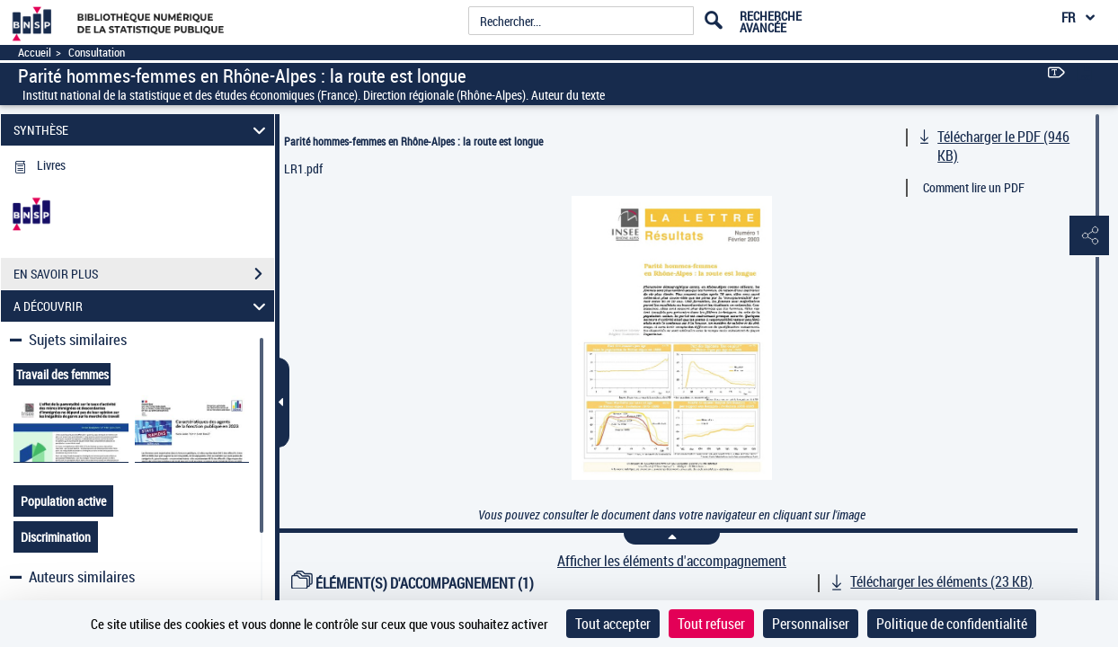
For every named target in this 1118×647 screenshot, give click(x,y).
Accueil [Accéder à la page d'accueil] (34, 52)
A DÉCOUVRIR (142, 306)
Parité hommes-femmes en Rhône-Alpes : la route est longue (413, 141)
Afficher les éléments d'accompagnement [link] (671, 561)
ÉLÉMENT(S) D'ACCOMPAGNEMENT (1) (412, 583)
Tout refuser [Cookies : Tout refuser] (711, 624)
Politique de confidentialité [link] (951, 624)
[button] (1086, 236)
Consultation (96, 52)
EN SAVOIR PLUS (143, 274)
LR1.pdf (303, 168)
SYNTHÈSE (142, 130)
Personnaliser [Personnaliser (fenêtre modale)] (810, 624)
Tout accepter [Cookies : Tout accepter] (613, 624)
